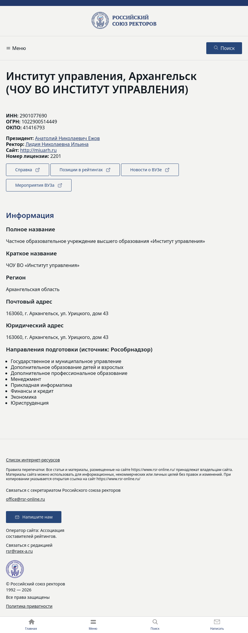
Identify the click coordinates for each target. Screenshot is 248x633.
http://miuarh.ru (38, 150)
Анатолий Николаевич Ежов (67, 138)
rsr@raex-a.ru (19, 551)
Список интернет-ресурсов (33, 460)
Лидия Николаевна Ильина (57, 144)
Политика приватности (29, 606)
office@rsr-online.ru (25, 499)
